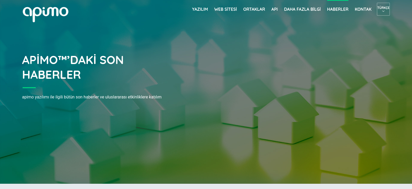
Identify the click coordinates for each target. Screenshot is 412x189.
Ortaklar (254, 9)
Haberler (338, 9)
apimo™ (48, 14)
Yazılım (200, 9)
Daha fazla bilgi (302, 9)
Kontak (363, 9)
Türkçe (383, 8)
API (274, 9)
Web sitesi (225, 9)
